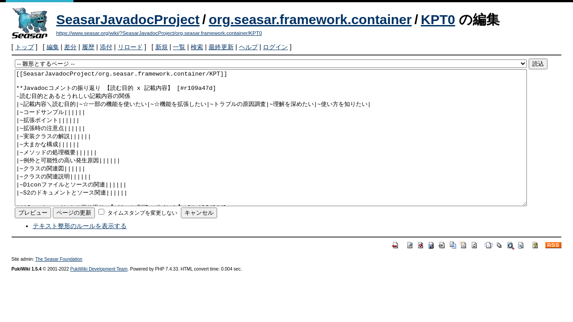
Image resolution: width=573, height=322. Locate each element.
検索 (197, 47)
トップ (24, 47)
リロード (130, 47)
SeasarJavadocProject (128, 19)
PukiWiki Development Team (99, 295)
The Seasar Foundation (58, 286)
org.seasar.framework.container (310, 19)
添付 (106, 47)
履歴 (88, 47)
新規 (161, 47)
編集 (53, 47)
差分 (70, 47)
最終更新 (221, 47)
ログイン (275, 47)
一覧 (179, 47)
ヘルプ (248, 47)
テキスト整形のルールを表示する (80, 252)
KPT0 (438, 19)
